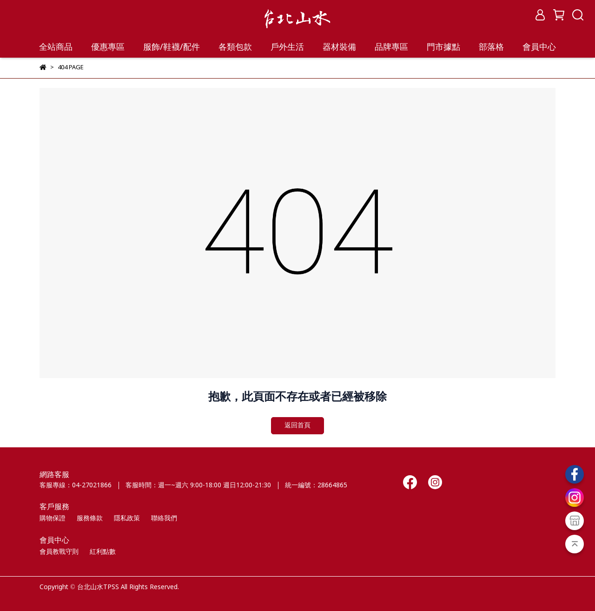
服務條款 (90, 518)
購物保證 (53, 518)
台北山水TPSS (98, 587)
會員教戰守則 (59, 552)
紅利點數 (103, 552)
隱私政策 (127, 518)
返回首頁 (297, 425)
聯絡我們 (164, 518)
